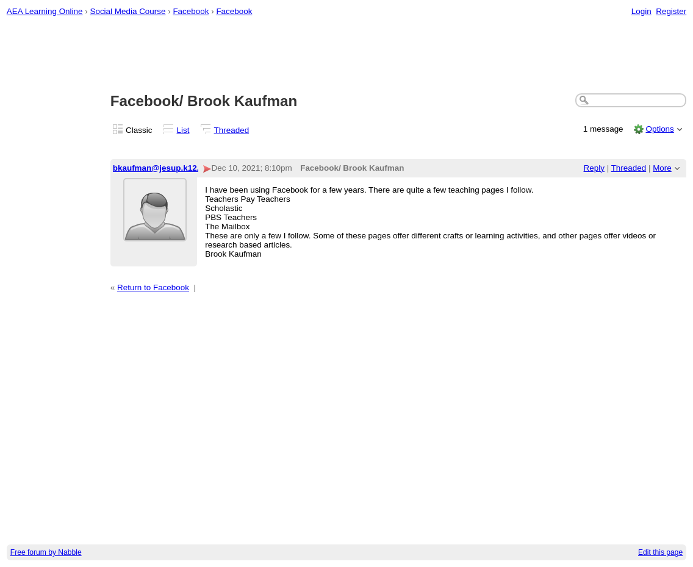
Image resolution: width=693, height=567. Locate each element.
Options (659, 129)
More (662, 168)
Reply (594, 168)
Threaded (232, 130)
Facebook (191, 11)
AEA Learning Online (45, 11)
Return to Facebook (153, 287)
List (183, 130)
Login (641, 11)
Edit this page (660, 552)
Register (671, 11)
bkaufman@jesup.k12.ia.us (165, 168)
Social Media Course (127, 11)
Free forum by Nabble (46, 552)
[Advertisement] (347, 55)
